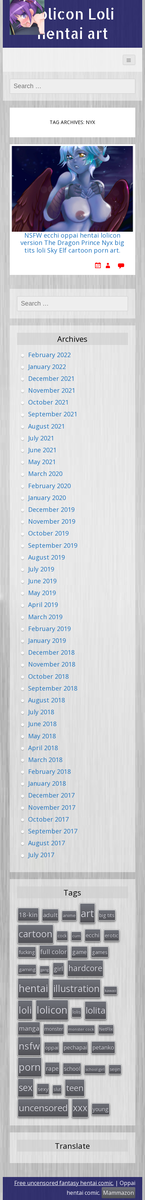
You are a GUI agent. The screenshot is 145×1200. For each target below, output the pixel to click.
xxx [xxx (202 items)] (80, 1107)
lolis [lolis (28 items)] (76, 1012)
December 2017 (51, 795)
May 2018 (42, 736)
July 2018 (41, 712)
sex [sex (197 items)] (26, 1087)
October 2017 (48, 819)
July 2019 (41, 569)
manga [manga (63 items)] (29, 1028)
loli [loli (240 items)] (25, 1009)
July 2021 (41, 438)
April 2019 (43, 604)
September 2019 (52, 545)
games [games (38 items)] (100, 951)
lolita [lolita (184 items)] (95, 1010)
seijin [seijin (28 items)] (115, 1069)
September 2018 (52, 688)
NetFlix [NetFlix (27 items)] (106, 1029)
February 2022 (49, 355)
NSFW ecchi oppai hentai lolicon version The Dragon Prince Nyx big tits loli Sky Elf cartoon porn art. (72, 243)
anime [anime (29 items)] (69, 915)
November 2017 (51, 807)
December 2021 (51, 378)
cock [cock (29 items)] (62, 935)
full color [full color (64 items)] (53, 951)
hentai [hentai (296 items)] (33, 988)
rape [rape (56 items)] (52, 1068)
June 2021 (42, 450)
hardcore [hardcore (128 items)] (85, 968)
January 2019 (47, 640)
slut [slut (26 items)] (57, 1089)
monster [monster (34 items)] (53, 1028)
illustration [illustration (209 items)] (76, 988)
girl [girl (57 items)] (58, 968)
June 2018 (42, 724)
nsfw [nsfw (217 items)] (29, 1045)
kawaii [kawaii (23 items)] (110, 990)
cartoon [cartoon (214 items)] (35, 933)
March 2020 (45, 473)
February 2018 (49, 771)
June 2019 (42, 581)
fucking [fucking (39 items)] (27, 951)
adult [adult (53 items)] (50, 915)
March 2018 (45, 759)
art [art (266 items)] (87, 913)
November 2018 (51, 664)
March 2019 (45, 617)
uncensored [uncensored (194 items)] (43, 1107)
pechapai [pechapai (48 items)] (75, 1047)
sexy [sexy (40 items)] (43, 1088)
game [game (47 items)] (79, 952)
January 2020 (47, 497)
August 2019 (46, 557)
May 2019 (42, 593)
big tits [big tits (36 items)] (106, 915)
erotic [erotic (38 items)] (111, 935)
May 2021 (42, 461)
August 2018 (46, 700)
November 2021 (51, 390)
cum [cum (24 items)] (76, 935)
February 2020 (49, 486)
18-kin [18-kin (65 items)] (28, 914)
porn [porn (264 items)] (30, 1067)
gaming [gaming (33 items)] (27, 969)
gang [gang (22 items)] (45, 969)
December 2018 (51, 652)
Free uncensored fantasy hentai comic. (64, 1183)
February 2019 (49, 628)
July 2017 (41, 855)
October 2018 (48, 676)
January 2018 (47, 783)
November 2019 (51, 521)
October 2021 (48, 402)
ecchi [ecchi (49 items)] (93, 935)
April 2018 (43, 748)
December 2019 (51, 509)
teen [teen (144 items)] (75, 1087)
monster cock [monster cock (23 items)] (81, 1029)
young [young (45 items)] (101, 1109)
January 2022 (47, 366)
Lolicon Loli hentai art (72, 24)
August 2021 (46, 426)
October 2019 (48, 533)
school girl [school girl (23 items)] (94, 1069)
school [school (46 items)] (72, 1068)
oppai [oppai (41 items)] (51, 1047)
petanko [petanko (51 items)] (103, 1047)
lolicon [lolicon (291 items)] (52, 1010)
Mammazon (118, 1193)
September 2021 (52, 414)
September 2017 (52, 831)
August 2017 (46, 843)
